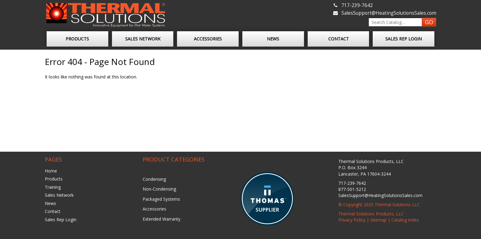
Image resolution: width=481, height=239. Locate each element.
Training (53, 187)
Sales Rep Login (403, 39)
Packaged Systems (161, 199)
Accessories (208, 39)
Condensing (154, 179)
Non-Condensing (159, 189)
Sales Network (142, 39)
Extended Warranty (161, 219)
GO (429, 22)
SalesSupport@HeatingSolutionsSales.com (388, 13)
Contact (338, 39)
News (273, 39)
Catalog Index (405, 220)
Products (77, 39)
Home (51, 171)
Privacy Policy (351, 220)
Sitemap (378, 220)
